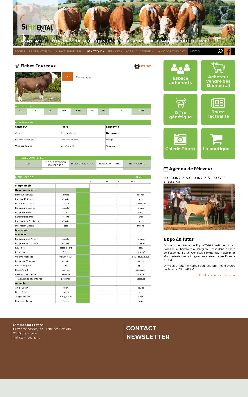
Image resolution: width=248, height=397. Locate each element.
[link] (221, 51)
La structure (40, 51)
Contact (141, 328)
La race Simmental (69, 51)
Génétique (95, 51)
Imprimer (143, 66)
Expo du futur (178, 239)
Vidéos (195, 51)
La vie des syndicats (172, 51)
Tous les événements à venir (217, 275)
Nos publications (139, 51)
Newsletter (148, 336)
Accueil (20, 51)
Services (114, 51)
